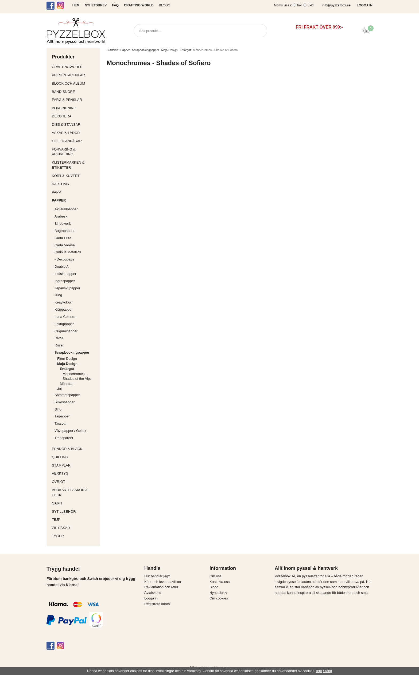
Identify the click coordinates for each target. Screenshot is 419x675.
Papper (74, 200)
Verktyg (74, 473)
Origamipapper (66, 331)
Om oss (216, 576)
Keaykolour (63, 302)
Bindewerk (63, 224)
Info (319, 671)
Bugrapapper (65, 231)
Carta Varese (65, 245)
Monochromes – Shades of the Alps (77, 376)
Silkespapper (76, 402)
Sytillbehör (74, 512)
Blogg (164, 5)
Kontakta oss (220, 582)
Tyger (74, 536)
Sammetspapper (76, 395)
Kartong (74, 184)
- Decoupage (76, 259)
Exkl (311, 5)
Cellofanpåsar (67, 141)
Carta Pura (63, 238)
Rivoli (76, 338)
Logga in (151, 598)
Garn (74, 503)
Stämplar (74, 465)
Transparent (76, 438)
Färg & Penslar (74, 100)
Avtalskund (152, 593)
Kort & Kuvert (74, 176)
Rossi (76, 345)
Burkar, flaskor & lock (74, 492)
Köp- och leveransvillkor (162, 582)
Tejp (74, 520)
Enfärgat (78, 369)
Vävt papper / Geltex (70, 431)
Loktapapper (76, 324)
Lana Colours (65, 317)
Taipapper (76, 416)
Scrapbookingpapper (76, 352)
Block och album (74, 83)
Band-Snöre (74, 92)
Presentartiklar (74, 75)
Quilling (74, 457)
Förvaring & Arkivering (74, 151)
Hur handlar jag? (157, 576)
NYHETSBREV (96, 5)
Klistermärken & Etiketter (74, 164)
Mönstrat (78, 384)
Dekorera (74, 116)
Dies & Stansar (74, 125)
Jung (58, 295)
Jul (59, 389)
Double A (62, 267)
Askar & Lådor (66, 133)
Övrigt (58, 482)
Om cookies (219, 598)
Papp (74, 192)
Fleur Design (77, 359)
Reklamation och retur (161, 587)
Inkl (299, 5)
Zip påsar (61, 528)
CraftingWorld (74, 67)
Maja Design (77, 364)
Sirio (58, 409)
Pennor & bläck (74, 449)
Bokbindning (74, 108)
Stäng (327, 671)
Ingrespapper (65, 281)
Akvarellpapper (76, 209)
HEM (76, 5)
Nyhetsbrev (218, 593)
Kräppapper (76, 309)
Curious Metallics (68, 252)
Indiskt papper (76, 274)
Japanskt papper (76, 288)
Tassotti (76, 423)
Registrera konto (157, 604)
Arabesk (61, 216)
